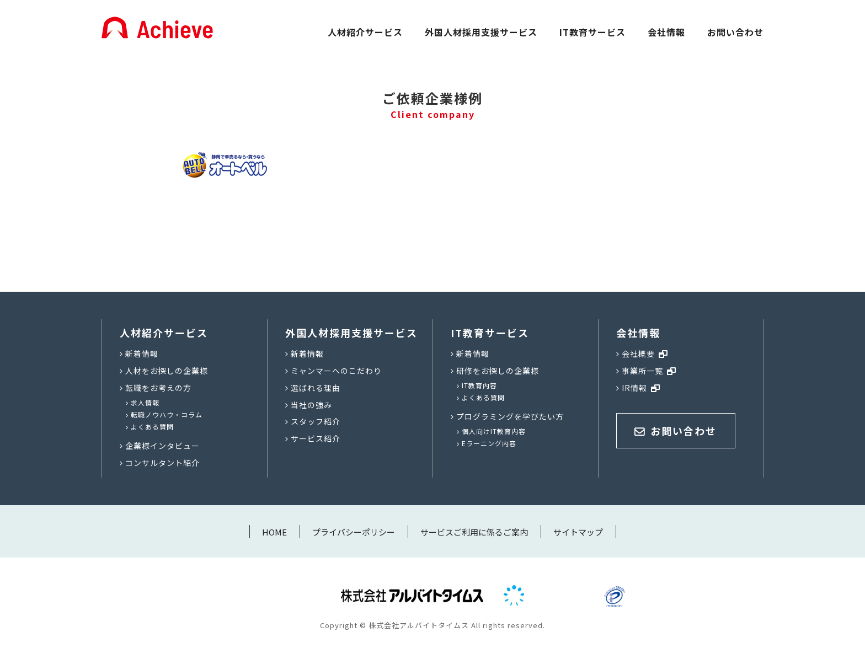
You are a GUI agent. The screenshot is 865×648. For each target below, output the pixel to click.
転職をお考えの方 (158, 387)
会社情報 (666, 32)
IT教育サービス (592, 32)
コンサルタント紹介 (162, 462)
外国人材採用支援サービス (481, 32)
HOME (274, 532)
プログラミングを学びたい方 (510, 416)
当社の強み (311, 404)
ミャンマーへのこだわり (336, 370)
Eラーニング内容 (489, 443)
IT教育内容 (479, 385)
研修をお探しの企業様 (497, 370)
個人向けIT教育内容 (494, 431)
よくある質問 (152, 426)
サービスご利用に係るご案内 (474, 532)
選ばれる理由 (315, 387)
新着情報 (141, 353)
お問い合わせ (735, 32)
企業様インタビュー (162, 445)
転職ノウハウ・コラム (166, 414)
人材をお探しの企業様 (166, 370)
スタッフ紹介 (315, 421)
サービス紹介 (315, 438)
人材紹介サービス (365, 32)
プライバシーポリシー (353, 532)
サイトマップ (578, 532)
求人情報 (145, 402)
